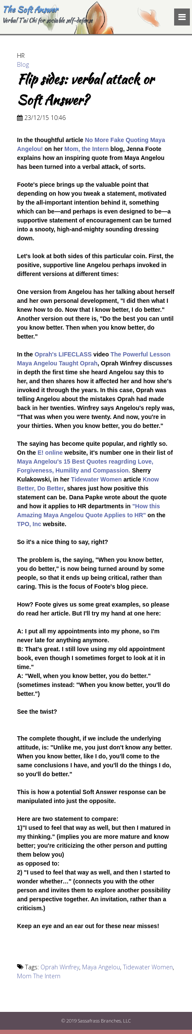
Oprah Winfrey (59, 967)
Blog (23, 64)
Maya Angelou (101, 967)
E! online (50, 452)
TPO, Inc (29, 524)
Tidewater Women (96, 479)
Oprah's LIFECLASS (63, 354)
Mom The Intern (38, 976)
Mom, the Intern (86, 148)
